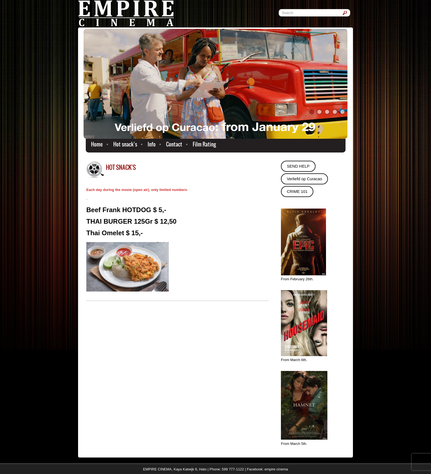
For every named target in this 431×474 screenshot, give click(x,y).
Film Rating (204, 144)
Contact (174, 144)
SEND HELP (298, 166)
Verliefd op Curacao (304, 179)
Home (97, 144)
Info (152, 144)
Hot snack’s (125, 144)
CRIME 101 (297, 191)
